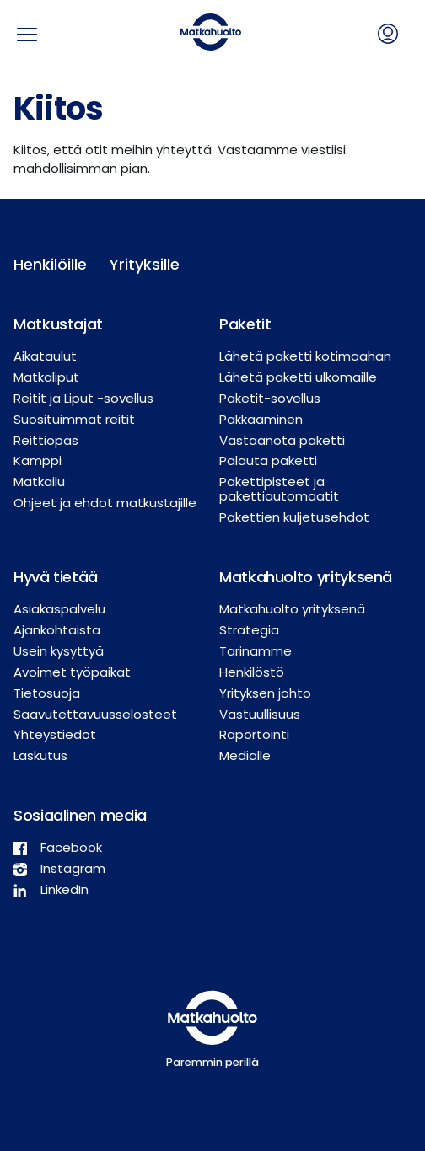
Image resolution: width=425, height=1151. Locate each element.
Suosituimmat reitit (74, 419)
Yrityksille (144, 264)
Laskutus (40, 755)
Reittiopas (45, 440)
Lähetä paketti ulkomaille (298, 377)
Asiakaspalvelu (59, 609)
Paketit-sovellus (269, 398)
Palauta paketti (268, 460)
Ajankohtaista (56, 630)
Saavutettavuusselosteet (95, 714)
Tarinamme (255, 651)
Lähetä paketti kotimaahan (305, 356)
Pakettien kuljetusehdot (294, 517)
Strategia (249, 630)
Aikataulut (45, 356)
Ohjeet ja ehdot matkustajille (104, 502)
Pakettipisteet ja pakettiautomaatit (279, 489)
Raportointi (254, 734)
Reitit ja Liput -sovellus (83, 398)
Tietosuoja (46, 693)
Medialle (245, 755)
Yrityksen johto (265, 693)
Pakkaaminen (261, 419)
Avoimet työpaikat (72, 672)
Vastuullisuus (259, 714)
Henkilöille (48, 264)
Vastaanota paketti (282, 440)
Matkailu (39, 481)
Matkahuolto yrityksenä (292, 609)
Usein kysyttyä (58, 651)
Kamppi (37, 460)
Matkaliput (46, 377)
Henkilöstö (251, 672)
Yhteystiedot (54, 734)
